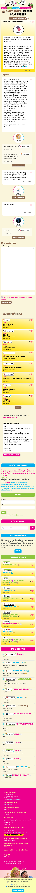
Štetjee (20, 654)
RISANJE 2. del (8, 632)
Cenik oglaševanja (14, 835)
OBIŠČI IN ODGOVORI (11, 455)
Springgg (7, 573)
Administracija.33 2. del (13, 598)
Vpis (3, 512)
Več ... (18, 407)
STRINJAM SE (18, 890)
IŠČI (33, 528)
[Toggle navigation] (2, 2)
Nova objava (18, 18)
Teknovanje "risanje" (12, 624)
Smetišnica (12, 11)
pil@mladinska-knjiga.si (14, 799)
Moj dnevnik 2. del (10, 565)
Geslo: (3, 505)
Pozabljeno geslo (17, 515)
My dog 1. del (9, 590)
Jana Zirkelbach (8, 804)
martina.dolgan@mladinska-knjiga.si (17, 832)
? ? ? (18, 551)
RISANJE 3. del (23, 767)
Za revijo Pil (23, 706)
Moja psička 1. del (10, 606)
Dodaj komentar (18, 165)
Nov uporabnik (6, 515)
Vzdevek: (4, 499)
